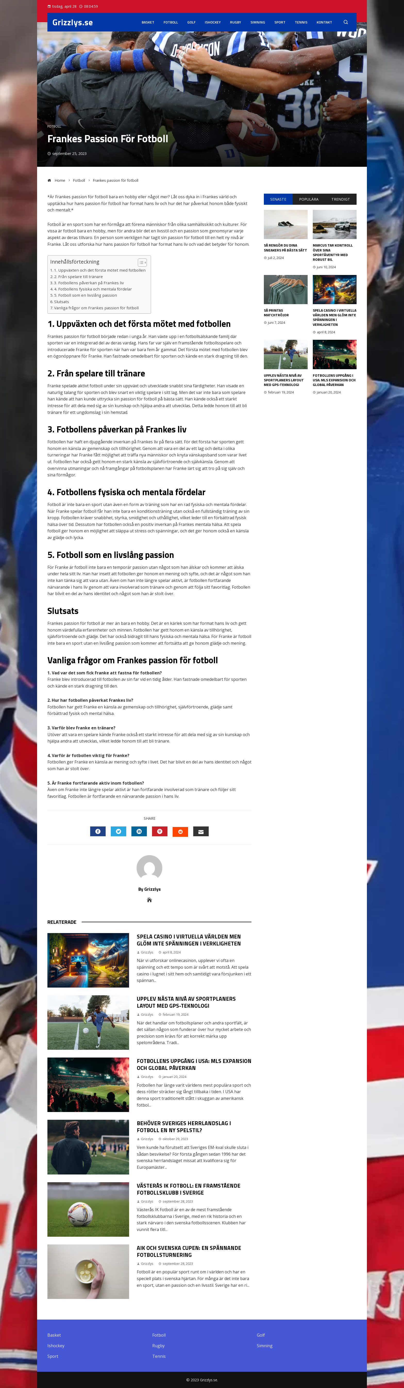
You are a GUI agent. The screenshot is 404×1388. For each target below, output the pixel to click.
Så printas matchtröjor (276, 312)
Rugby (235, 22)
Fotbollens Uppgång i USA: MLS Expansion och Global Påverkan (194, 1064)
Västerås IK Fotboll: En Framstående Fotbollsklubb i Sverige (188, 1189)
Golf (191, 22)
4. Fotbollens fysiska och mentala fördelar (93, 288)
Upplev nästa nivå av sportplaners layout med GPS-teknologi (186, 1002)
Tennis (301, 22)
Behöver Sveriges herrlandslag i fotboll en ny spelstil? (184, 1126)
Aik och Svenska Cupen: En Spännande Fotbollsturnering (189, 1251)
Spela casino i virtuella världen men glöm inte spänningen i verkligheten (189, 940)
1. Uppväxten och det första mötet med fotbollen (100, 270)
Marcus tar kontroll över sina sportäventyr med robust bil (333, 252)
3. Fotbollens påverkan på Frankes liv (89, 282)
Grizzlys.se (73, 22)
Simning (257, 22)
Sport (279, 22)
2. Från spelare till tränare (78, 276)
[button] (140, 262)
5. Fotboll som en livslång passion (85, 295)
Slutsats (61, 301)
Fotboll (171, 22)
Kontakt (324, 22)
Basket (148, 22)
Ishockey (213, 22)
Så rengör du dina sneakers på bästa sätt (285, 247)
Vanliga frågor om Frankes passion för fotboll (96, 307)
